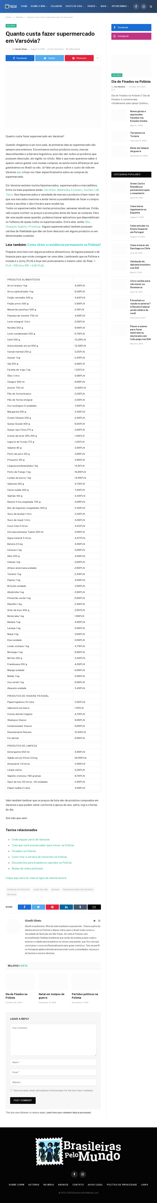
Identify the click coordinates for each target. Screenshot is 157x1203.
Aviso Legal (95, 1188)
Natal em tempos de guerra (51, 999)
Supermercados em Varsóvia (78, 893)
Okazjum (11, 226)
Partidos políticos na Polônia (85, 999)
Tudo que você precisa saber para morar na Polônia (43, 849)
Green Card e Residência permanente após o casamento (140, 188)
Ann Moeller (119, 87)
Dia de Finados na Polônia (16, 999)
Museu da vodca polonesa (27, 872)
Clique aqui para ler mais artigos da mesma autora (36, 881)
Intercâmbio (119, 6)
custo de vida (40, 893)
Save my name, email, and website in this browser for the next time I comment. (53, 1094)
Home (24, 6)
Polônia (11, 26)
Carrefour (50, 189)
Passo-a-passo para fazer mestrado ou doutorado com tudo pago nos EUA (140, 332)
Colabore (56, 6)
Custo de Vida (73, 6)
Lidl (96, 189)
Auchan (88, 189)
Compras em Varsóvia (18, 893)
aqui (19, 172)
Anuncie (63, 1188)
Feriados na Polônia (24, 855)
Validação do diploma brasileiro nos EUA (140, 264)
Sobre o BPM (38, 6)
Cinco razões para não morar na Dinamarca (140, 284)
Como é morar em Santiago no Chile (140, 247)
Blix (87, 221)
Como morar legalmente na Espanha (138, 209)
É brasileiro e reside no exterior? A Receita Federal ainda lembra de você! (140, 307)
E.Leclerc (76, 189)
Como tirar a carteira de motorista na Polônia (39, 861)
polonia (55, 893)
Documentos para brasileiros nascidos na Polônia (42, 866)
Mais (103, 6)
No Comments (56, 49)
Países (91, 6)
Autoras (33, 1188)
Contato (78, 1188)
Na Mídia (48, 1188)
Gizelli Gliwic (21, 49)
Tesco (9, 194)
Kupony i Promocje (29, 226)
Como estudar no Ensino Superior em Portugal (139, 228)
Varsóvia (11, 898)
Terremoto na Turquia (137, 134)
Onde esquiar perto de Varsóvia (31, 843)
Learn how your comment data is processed (68, 1116)
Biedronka (63, 189)
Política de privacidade (122, 1188)
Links (145, 1188)
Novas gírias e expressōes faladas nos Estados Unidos (138, 116)
